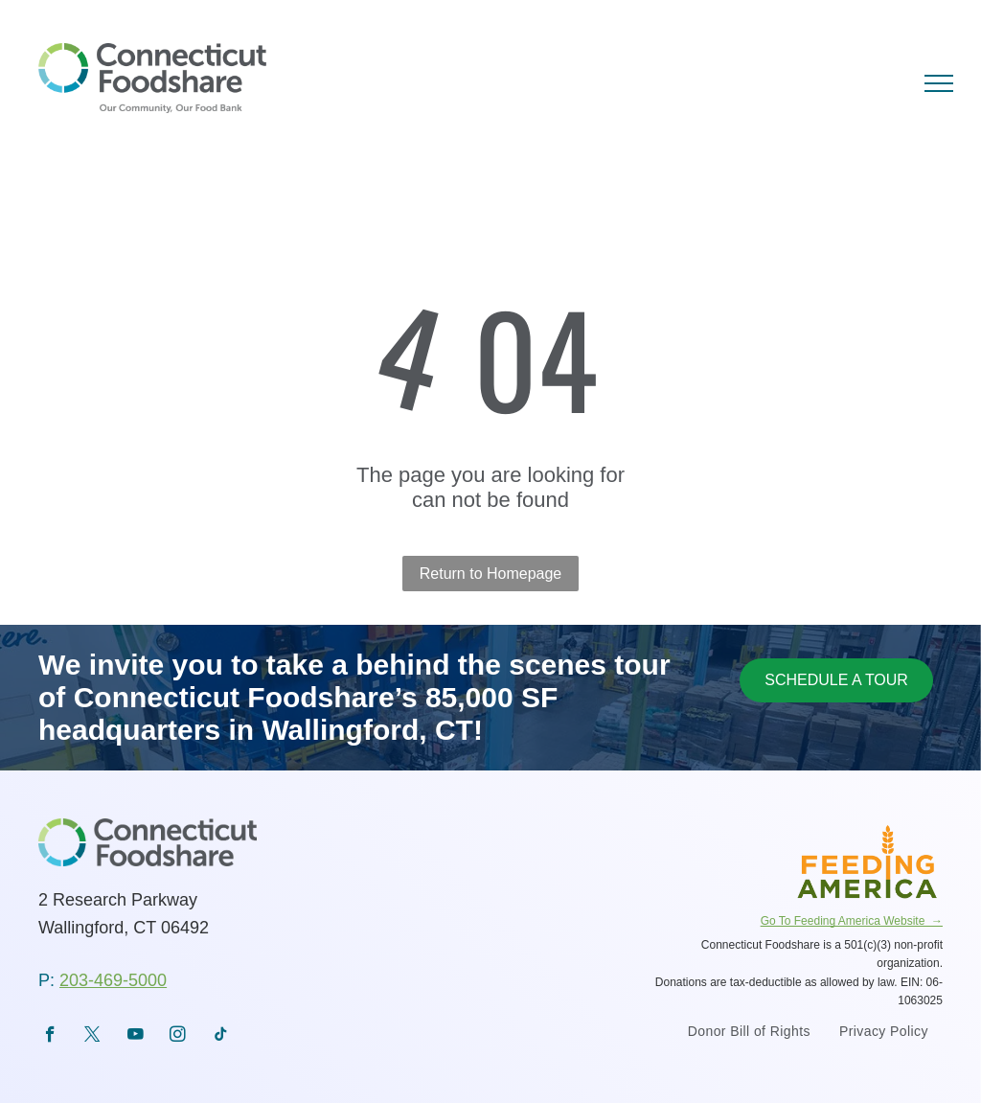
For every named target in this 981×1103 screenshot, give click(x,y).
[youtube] (136, 1037)
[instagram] (178, 1037)
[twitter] (92, 1037)
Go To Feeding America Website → (852, 921)
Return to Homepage (491, 573)
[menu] (939, 83)
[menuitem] (749, 1033)
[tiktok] (221, 1037)
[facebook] (50, 1037)
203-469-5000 (113, 980)
